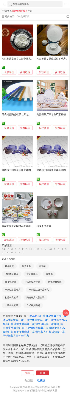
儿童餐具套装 (11, 305)
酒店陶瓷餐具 (11, 274)
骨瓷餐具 (26, 266)
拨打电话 (25, 72)
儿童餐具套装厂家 (24, 323)
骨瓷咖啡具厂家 (44, 323)
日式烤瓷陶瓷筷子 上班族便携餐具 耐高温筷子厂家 (29, 114)
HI (30, 249)
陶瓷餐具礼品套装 (35, 297)
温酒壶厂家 (58, 331)
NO (50, 249)
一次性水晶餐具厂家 (36, 319)
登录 (27, 372)
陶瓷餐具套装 (55, 281)
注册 (42, 372)
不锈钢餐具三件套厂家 (16, 335)
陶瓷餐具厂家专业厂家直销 (51, 114)
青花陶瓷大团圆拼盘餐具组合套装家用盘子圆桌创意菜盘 (32, 226)
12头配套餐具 (44, 226)
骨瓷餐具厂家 (43, 331)
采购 (66, 313)
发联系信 (9, 72)
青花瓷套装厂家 (15, 327)
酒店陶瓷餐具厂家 (13, 319)
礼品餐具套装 (11, 297)
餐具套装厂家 (37, 316)
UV (7, 252)
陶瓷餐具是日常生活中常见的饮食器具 (22, 58)
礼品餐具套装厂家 (56, 316)
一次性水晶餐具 (13, 289)
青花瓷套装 (10, 281)
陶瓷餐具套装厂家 (24, 331)
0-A (3, 249)
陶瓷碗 (49, 274)
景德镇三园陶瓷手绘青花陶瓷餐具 (20, 170)
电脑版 (41, 380)
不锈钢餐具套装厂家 (37, 327)
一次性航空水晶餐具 (39, 289)
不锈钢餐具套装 (32, 281)
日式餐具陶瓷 (33, 305)
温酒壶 (42, 266)
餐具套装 (9, 266)
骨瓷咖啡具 (32, 274)
